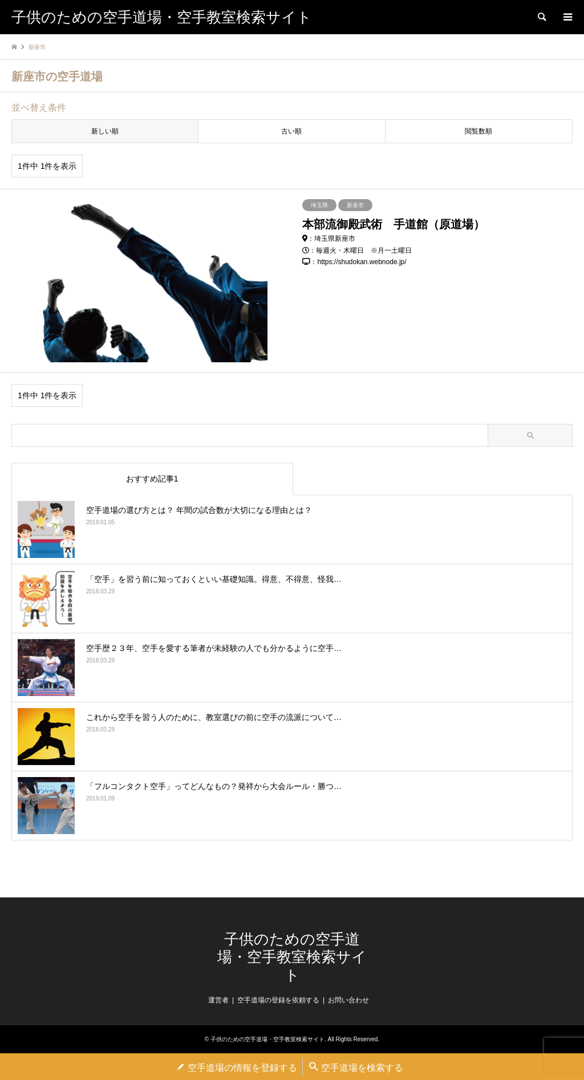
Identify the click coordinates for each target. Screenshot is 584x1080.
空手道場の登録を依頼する (278, 1000)
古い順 (291, 131)
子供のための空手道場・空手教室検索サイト (292, 957)
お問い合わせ (348, 1000)
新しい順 (105, 131)
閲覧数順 (478, 131)
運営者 (218, 1000)
